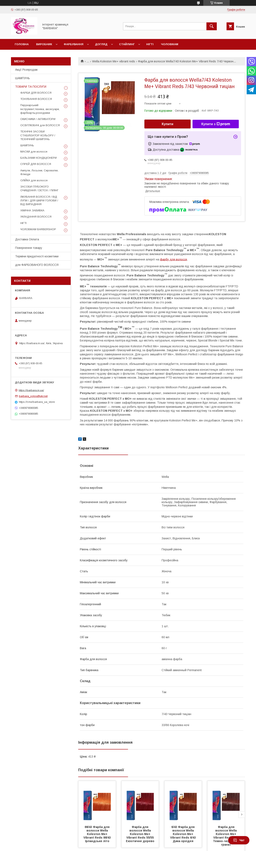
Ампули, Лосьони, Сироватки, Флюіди (39, 172)
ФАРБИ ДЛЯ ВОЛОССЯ (35, 92)
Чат (238, 840)
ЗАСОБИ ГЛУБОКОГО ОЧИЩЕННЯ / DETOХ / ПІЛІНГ (39, 188)
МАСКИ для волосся (33, 151)
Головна (22, 44)
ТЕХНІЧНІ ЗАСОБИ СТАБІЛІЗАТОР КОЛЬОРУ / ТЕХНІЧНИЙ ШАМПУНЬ (37, 135)
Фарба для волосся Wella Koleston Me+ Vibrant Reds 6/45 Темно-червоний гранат (226, 835)
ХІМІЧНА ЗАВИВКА (32, 210)
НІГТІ (23, 223)
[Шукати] (211, 26)
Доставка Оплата (27, 239)
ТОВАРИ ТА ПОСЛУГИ (30, 86)
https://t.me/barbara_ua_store (37, 401)
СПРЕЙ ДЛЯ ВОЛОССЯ (35, 164)
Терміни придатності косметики (37, 256)
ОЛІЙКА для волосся (34, 180)
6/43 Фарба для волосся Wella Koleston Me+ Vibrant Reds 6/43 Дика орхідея (183, 834)
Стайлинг (127, 44)
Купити (167, 124)
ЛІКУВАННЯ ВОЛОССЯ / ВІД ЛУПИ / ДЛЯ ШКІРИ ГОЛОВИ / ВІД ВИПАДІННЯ (39, 200)
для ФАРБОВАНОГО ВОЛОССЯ (37, 264)
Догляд (101, 44)
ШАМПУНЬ (22, 78)
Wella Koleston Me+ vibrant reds (113, 61)
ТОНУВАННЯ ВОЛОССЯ (36, 98)
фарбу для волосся (173, 259)
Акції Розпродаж (26, 69)
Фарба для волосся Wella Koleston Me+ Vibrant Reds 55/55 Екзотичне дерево (140, 834)
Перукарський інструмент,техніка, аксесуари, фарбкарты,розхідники (40, 109)
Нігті (150, 44)
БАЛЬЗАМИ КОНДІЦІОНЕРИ (38, 157)
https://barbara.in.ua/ (31, 390)
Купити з (215, 124)
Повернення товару (28, 247)
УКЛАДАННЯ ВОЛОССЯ (35, 216)
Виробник (44, 44)
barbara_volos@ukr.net (33, 396)
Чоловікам (169, 44)
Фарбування (73, 44)
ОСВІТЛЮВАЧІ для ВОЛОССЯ (40, 125)
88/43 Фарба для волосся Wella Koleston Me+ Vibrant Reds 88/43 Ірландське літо (97, 834)
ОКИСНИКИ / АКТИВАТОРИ (37, 119)
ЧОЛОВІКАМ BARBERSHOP (38, 229)
